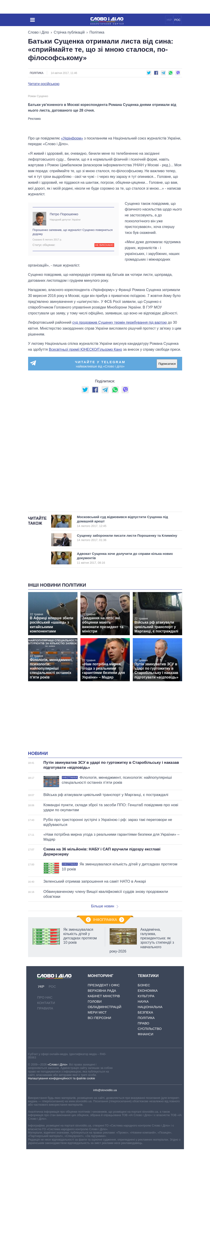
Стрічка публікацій (69, 32)
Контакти (46, 1103)
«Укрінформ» (72, 238)
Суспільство (150, 1128)
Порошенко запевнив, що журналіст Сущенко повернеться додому (73, 332)
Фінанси (145, 1134)
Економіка (148, 1090)
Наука (143, 1101)
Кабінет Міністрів (104, 1096)
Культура (146, 1096)
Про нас (45, 1097)
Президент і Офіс (104, 1085)
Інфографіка (105, 1019)
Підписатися (167, 463)
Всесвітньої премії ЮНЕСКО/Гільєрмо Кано (85, 449)
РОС (177, 19)
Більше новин (104, 1006)
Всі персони (99, 1117)
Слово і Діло (38, 32)
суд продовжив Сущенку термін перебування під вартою (119, 422)
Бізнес (144, 1085)
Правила (45, 1108)
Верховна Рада (102, 1090)
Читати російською (44, 84)
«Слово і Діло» (58, 1164)
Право (143, 1123)
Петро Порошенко (64, 314)
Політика (96, 32)
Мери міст (97, 1112)
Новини (38, 853)
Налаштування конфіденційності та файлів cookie (61, 1178)
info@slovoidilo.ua (105, 1190)
